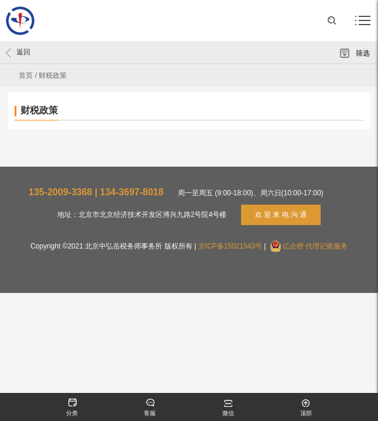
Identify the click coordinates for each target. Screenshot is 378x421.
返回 (18, 52)
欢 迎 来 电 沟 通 (281, 214)
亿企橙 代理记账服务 (315, 246)
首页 (26, 75)
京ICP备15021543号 (230, 246)
